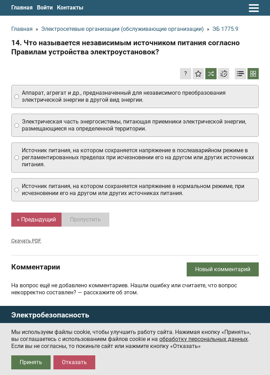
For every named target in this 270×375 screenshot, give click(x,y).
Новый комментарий (222, 269)
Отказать (74, 362)
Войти (45, 7)
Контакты (70, 7)
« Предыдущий (36, 219)
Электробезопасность (50, 315)
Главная (22, 7)
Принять (31, 362)
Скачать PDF (26, 240)
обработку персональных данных (203, 339)
